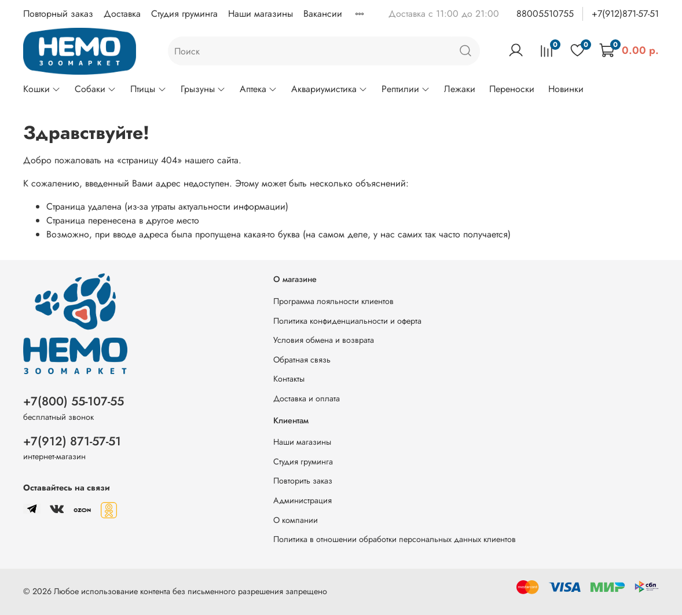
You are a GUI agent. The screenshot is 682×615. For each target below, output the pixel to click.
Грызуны (203, 89)
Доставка (122, 13)
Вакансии (322, 13)
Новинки (566, 89)
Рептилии (406, 89)
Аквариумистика (329, 89)
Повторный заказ (58, 13)
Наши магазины (260, 13)
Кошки (42, 89)
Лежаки (459, 89)
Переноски (511, 89)
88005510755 (545, 13)
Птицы (148, 89)
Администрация (302, 500)
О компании (295, 520)
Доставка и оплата (306, 398)
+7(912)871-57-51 (625, 13)
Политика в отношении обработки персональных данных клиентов (394, 539)
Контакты (289, 379)
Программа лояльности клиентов (333, 301)
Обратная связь (302, 359)
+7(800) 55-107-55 (73, 401)
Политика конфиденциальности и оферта (347, 321)
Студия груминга (184, 13)
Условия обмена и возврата (323, 340)
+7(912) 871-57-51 (72, 441)
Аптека (258, 89)
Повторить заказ (302, 480)
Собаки (95, 89)
